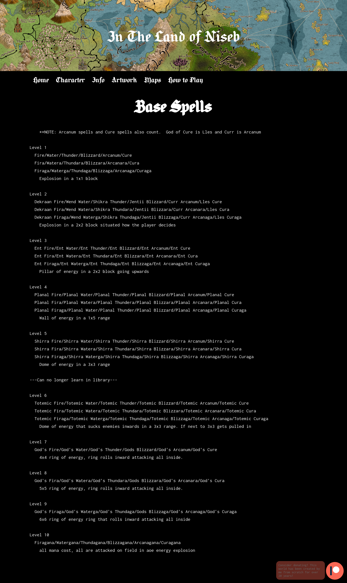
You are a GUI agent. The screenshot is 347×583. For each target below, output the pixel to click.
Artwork (124, 80)
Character (70, 80)
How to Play (185, 80)
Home (41, 80)
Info (98, 80)
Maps (152, 80)
